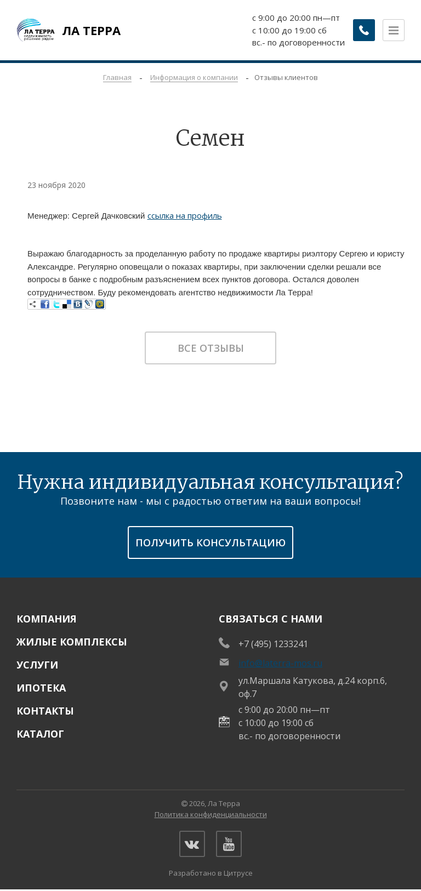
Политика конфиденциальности (211, 814)
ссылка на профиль (184, 215)
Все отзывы (211, 348)
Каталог (40, 733)
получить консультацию (210, 542)
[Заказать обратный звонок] (361, 30)
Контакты (45, 710)
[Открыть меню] (394, 30)
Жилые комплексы (71, 641)
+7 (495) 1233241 (273, 644)
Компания (46, 618)
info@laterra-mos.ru (280, 663)
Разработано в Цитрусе (211, 874)
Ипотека (41, 687)
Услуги (37, 664)
